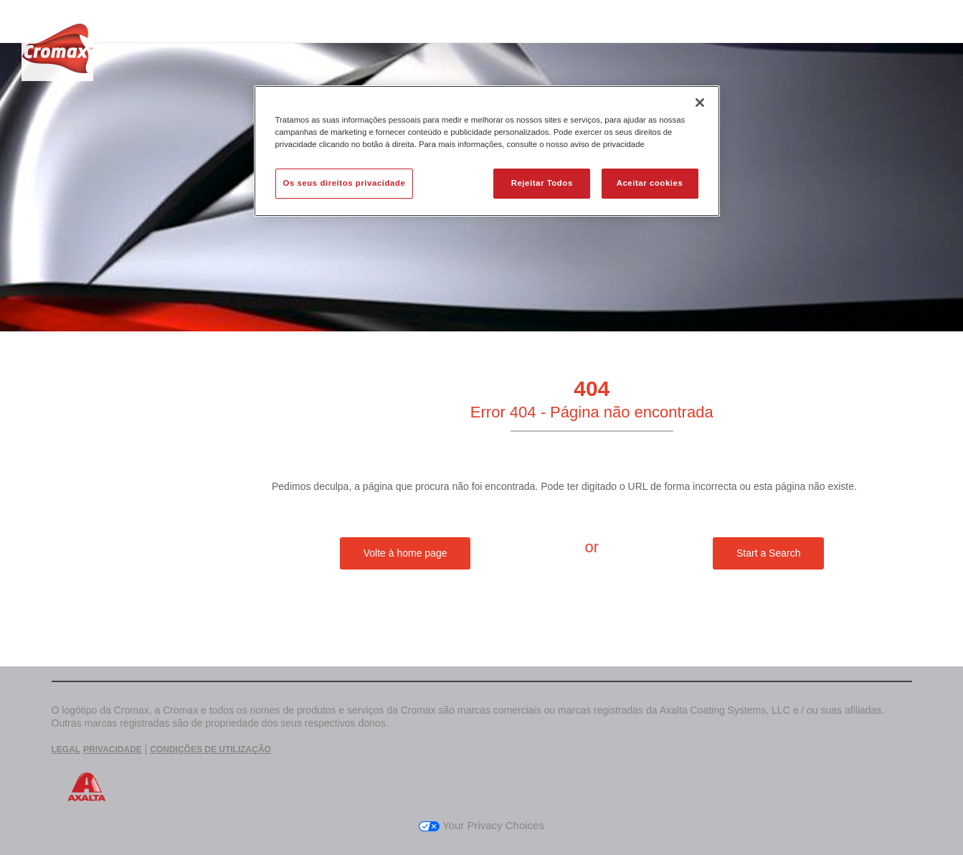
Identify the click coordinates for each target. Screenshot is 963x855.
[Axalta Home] (57, 52)
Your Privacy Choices (481, 825)
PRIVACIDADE (112, 750)
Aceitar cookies (650, 183)
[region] (487, 151)
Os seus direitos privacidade (344, 183)
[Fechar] (700, 102)
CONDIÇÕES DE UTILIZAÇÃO (210, 750)
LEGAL (66, 750)
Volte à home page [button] (405, 553)
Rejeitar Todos (542, 183)
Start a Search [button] (768, 553)
